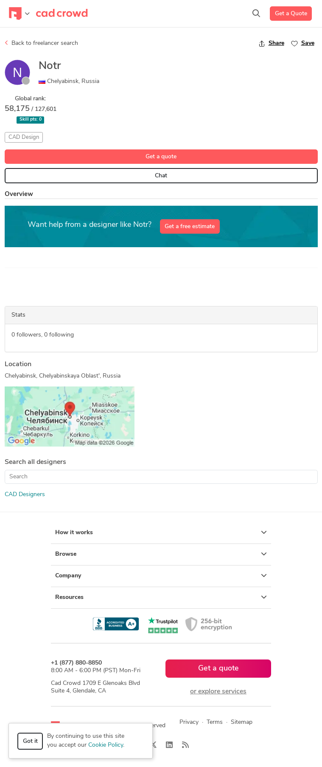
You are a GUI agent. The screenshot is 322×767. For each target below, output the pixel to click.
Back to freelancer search (41, 43)
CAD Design (23, 137)
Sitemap (241, 722)
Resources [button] (161, 597)
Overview (19, 194)
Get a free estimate (190, 226)
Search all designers (35, 462)
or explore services (218, 691)
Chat (161, 176)
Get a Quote (291, 14)
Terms (215, 722)
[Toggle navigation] (19, 13)
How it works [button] (161, 532)
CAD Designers (25, 494)
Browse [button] (161, 554)
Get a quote (161, 157)
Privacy (189, 722)
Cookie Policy (105, 745)
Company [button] (161, 575)
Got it (30, 741)
